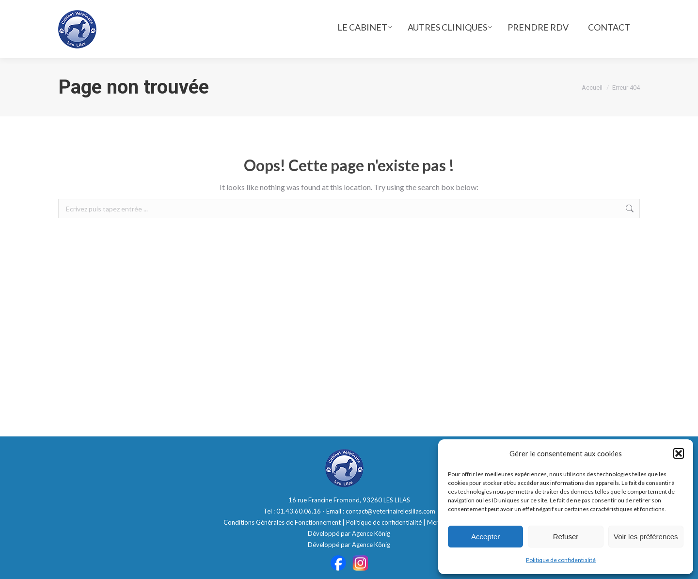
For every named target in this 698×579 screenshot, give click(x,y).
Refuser (566, 536)
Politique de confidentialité (561, 559)
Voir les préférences (646, 536)
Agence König (371, 533)
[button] (678, 453)
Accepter (485, 536)
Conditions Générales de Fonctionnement (282, 522)
